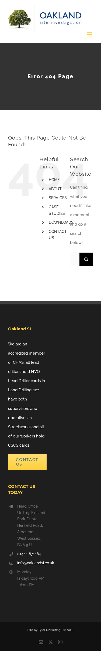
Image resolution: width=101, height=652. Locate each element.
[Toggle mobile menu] (90, 34)
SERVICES (58, 198)
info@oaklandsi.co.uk (32, 563)
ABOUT (55, 189)
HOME (54, 180)
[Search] (86, 259)
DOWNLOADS (61, 222)
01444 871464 (29, 554)
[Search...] (74, 259)
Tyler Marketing (49, 630)
